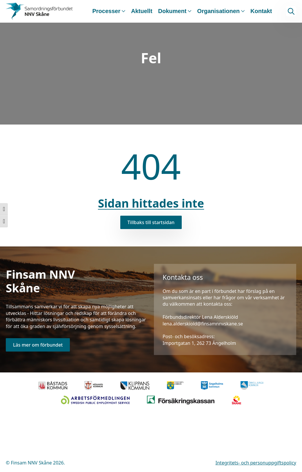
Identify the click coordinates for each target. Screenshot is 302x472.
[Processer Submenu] (122, 11)
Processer (106, 11)
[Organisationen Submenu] (242, 11)
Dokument (172, 11)
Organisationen (218, 11)
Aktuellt (141, 11)
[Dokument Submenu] (188, 11)
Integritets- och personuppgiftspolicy (256, 463)
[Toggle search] (291, 11)
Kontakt (261, 11)
